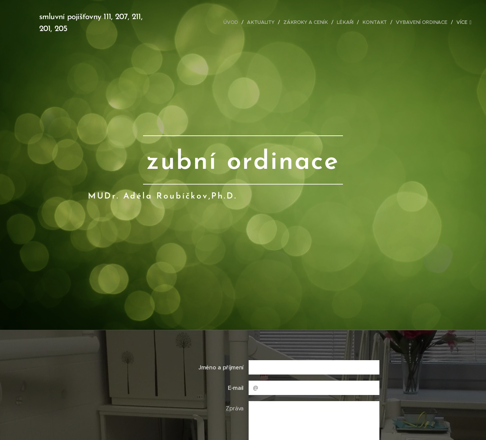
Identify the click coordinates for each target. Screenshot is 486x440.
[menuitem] (207, 22)
